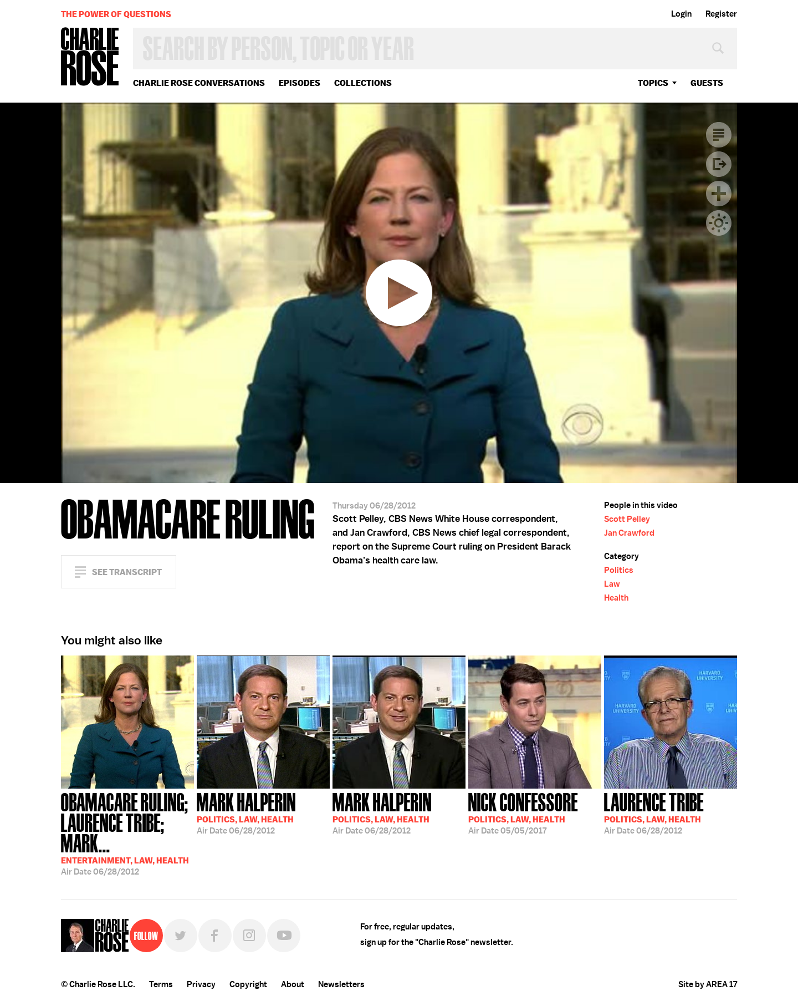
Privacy (201, 984)
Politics (618, 570)
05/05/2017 (523, 812)
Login (681, 13)
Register (721, 13)
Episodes (299, 83)
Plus (719, 193)
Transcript (719, 135)
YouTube (283, 935)
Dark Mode (719, 223)
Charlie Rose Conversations (199, 83)
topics (653, 83)
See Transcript (127, 572)
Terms (161, 984)
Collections (363, 83)
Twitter (180, 935)
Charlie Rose (90, 57)
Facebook (215, 935)
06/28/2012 (127, 833)
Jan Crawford (629, 532)
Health (616, 597)
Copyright (248, 984)
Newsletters (341, 984)
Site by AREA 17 (707, 984)
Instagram (249, 935)
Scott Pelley (627, 519)
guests (706, 83)
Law (612, 584)
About (292, 984)
